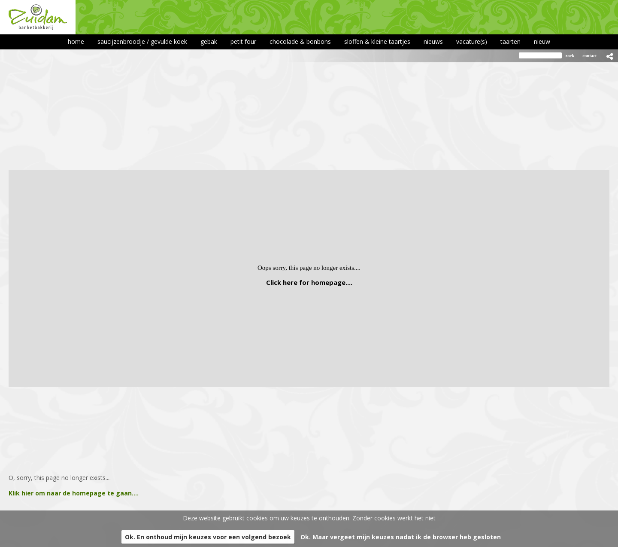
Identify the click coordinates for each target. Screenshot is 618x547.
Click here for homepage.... (309, 282)
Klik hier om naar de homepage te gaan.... (74, 493)
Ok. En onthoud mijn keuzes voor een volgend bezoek (208, 537)
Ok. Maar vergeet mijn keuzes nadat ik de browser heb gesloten (400, 537)
